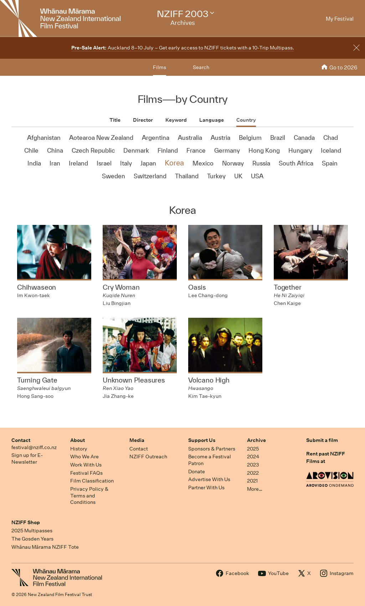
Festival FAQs (86, 473)
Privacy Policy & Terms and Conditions (89, 495)
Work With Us (86, 465)
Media (136, 440)
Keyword (176, 120)
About (77, 440)
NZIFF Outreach (148, 456)
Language (211, 120)
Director (143, 120)
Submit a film (322, 440)
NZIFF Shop (25, 522)
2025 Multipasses (31, 530)
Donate (196, 471)
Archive (256, 440)
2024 (253, 456)
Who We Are (84, 456)
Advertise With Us (209, 479)
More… (254, 489)
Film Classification (92, 481)
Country (246, 120)
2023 (253, 465)
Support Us (201, 440)
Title (114, 120)
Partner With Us (206, 487)
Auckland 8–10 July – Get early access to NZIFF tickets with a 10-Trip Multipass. (182, 47)
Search (201, 67)
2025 (253, 449)
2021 (252, 481)
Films (159, 67)
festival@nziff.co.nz (34, 447)
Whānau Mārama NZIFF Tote (45, 547)
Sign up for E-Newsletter (27, 458)
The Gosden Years (32, 539)
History (78, 449)
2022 (253, 473)
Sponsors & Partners (211, 449)
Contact (20, 440)
